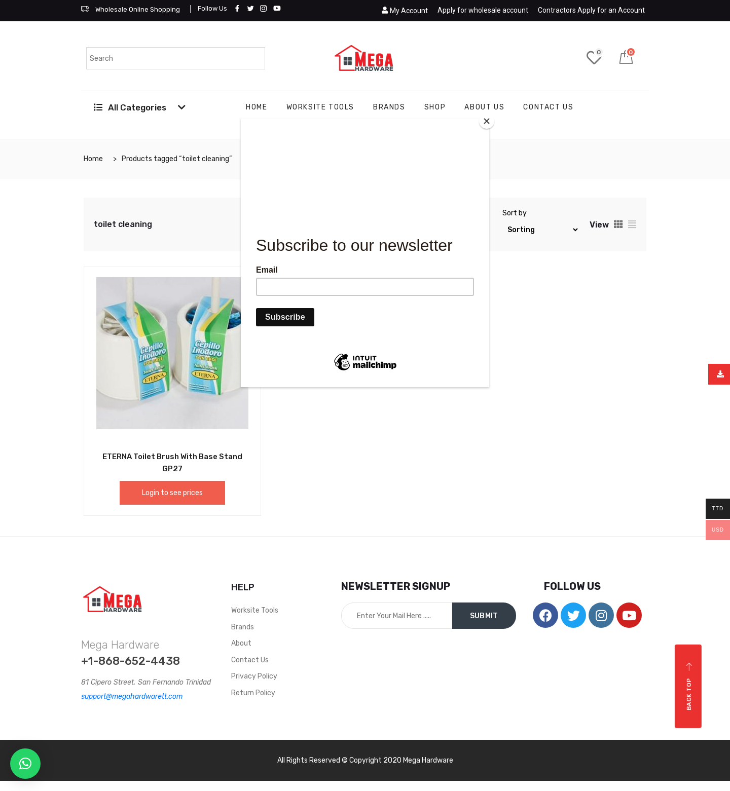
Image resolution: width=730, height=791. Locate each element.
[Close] (486, 121)
